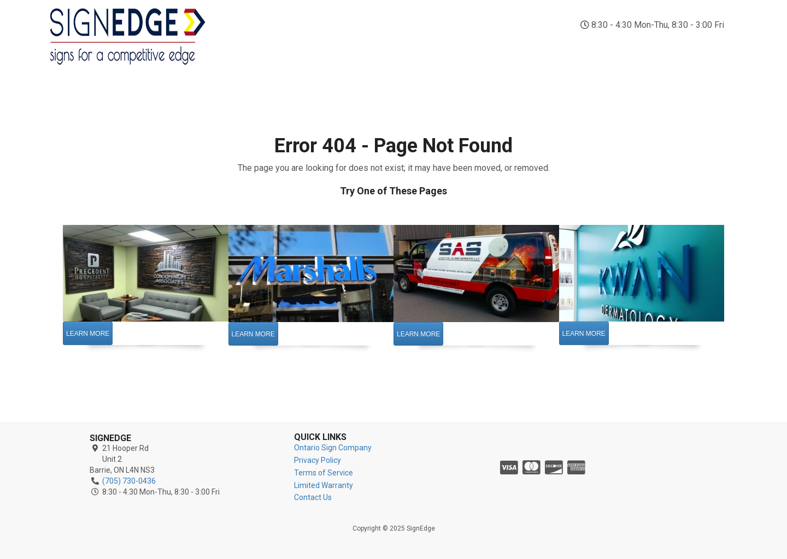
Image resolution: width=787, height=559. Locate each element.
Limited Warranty (323, 485)
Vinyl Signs (487, 48)
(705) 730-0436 (664, 11)
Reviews (660, 42)
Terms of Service (323, 472)
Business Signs (544, 48)
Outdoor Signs (370, 48)
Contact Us (715, 48)
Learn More (87, 333)
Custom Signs (604, 48)
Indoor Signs (310, 48)
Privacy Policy (317, 460)
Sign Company (253, 48)
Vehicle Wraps (431, 48)
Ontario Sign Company (333, 447)
